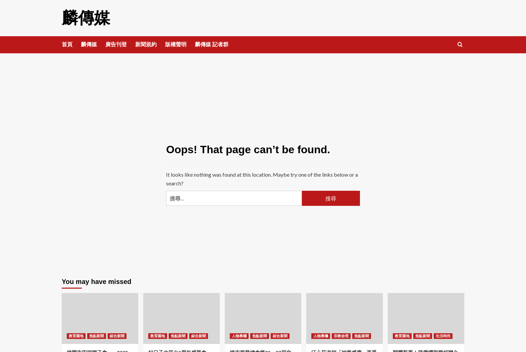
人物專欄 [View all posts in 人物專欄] (239, 336)
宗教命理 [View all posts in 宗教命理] (341, 336)
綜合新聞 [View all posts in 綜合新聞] (117, 336)
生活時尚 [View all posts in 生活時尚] (443, 336)
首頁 (67, 44)
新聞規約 (146, 44)
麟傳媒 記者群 (211, 44)
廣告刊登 (116, 44)
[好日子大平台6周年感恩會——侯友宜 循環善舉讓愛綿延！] (181, 318)
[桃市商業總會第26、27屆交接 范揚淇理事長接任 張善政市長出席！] (263, 318)
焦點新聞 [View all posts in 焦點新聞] (96, 336)
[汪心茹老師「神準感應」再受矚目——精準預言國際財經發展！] (344, 318)
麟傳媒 (86, 18)
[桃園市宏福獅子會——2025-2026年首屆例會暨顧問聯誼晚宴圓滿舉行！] (100, 318)
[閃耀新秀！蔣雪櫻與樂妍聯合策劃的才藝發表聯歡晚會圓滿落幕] (426, 318)
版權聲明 (176, 44)
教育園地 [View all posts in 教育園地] (76, 336)
